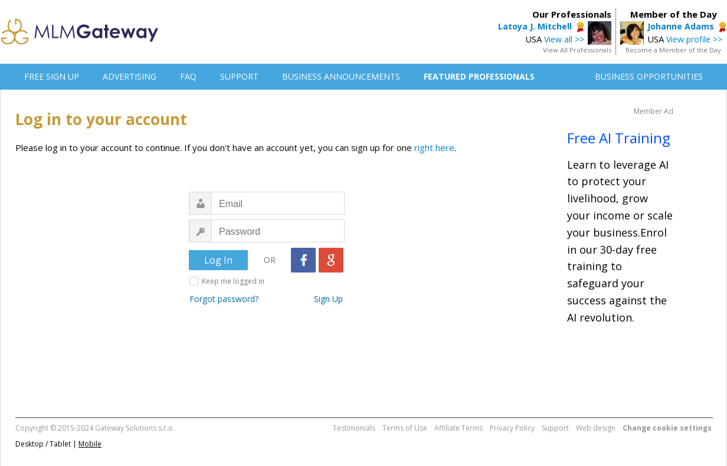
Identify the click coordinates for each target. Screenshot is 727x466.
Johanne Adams (680, 26)
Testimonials (354, 428)
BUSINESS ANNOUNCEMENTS (341, 76)
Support (555, 428)
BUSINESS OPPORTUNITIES (649, 76)
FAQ (188, 76)
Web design (595, 428)
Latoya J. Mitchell (535, 26)
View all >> (564, 39)
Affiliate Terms (458, 428)
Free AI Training (618, 137)
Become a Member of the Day (673, 49)
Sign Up (328, 298)
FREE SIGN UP (51, 76)
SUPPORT (239, 76)
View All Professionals (577, 49)
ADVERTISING (129, 76)
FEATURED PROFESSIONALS (479, 76)
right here (434, 147)
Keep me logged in (233, 281)
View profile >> (694, 39)
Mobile (89, 444)
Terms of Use (404, 428)
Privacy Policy (512, 428)
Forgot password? (223, 298)
